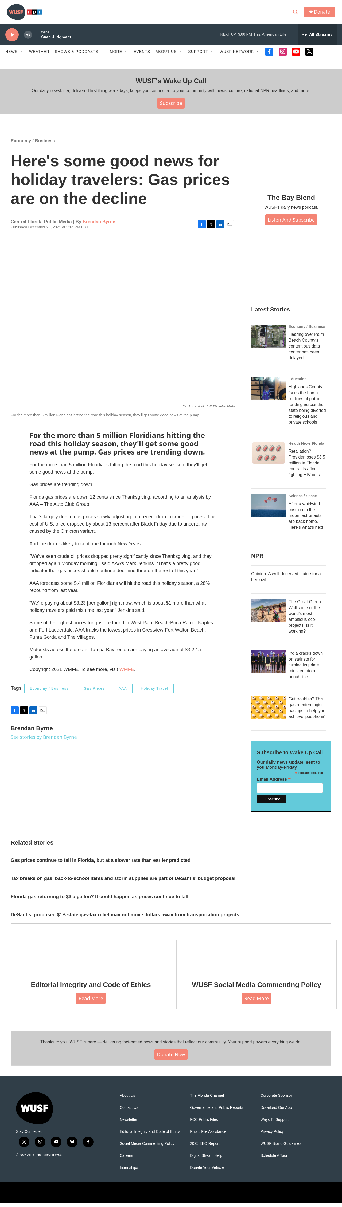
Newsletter (128, 1124)
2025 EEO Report (205, 1148)
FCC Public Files (204, 1124)
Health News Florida (306, 447)
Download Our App (276, 1112)
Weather (39, 55)
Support (198, 55)
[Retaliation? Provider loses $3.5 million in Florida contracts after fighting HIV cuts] (268, 456)
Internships (129, 1172)
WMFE (126, 673)
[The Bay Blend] (291, 167)
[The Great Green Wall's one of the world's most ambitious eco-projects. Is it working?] (268, 614)
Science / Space (303, 500)
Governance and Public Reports (216, 1112)
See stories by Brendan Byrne (44, 741)
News (11, 55)
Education (298, 383)
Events (142, 55)
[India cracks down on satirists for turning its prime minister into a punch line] (268, 665)
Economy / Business (33, 144)
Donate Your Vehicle (207, 1172)
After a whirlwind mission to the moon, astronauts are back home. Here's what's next (306, 520)
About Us (127, 1100)
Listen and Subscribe (291, 223)
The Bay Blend (291, 202)
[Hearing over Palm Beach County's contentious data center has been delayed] (268, 340)
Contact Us (129, 1112)
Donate (323, 14)
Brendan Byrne (99, 225)
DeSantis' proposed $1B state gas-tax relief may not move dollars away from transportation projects (125, 918)
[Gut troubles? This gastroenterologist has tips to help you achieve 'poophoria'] (268, 711)
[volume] (28, 39)
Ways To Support (275, 1124)
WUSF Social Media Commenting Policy (256, 989)
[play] (12, 39)
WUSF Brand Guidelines (281, 1148)
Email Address (274, 783)
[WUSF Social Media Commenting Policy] (256, 960)
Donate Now (171, 1058)
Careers (126, 1160)
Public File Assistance (208, 1136)
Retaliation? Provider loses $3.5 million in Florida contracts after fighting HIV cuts (307, 467)
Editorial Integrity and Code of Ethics (91, 989)
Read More (91, 1002)
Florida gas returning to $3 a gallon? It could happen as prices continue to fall (99, 900)
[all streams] (317, 38)
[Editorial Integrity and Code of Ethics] (91, 960)
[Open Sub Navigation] (22, 55)
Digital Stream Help (206, 1160)
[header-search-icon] (296, 14)
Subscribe (171, 107)
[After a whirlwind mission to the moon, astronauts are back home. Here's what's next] (268, 509)
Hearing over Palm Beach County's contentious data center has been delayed (306, 350)
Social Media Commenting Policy (147, 1148)
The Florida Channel (207, 1100)
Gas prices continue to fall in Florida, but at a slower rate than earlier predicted (101, 864)
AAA (123, 692)
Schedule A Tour (274, 1160)
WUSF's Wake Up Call (171, 85)
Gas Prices (94, 692)
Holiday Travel (154, 692)
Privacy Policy (272, 1136)
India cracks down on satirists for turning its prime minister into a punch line (306, 669)
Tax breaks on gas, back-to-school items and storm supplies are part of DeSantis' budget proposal (123, 882)
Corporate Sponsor (276, 1100)
